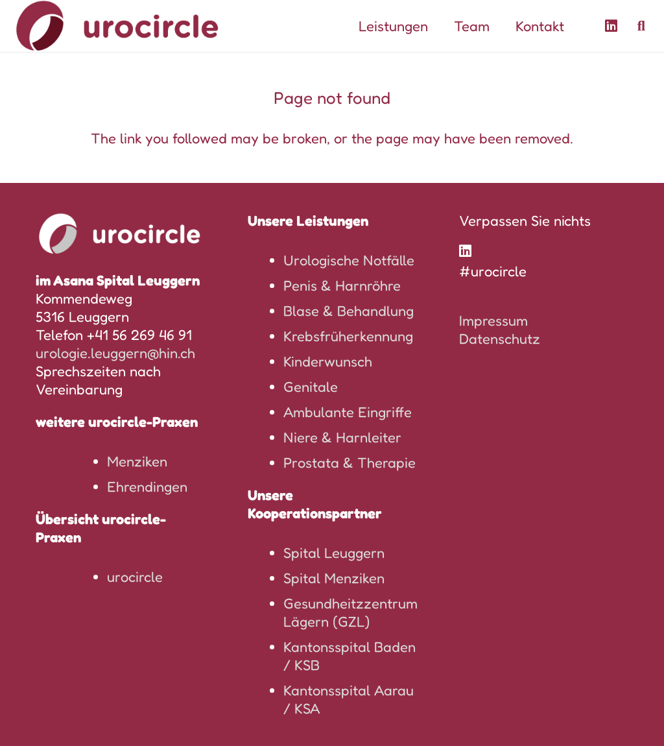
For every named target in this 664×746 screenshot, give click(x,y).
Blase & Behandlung (348, 310)
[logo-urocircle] (117, 26)
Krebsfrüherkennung (348, 336)
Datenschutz (499, 338)
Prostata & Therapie (349, 462)
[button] (641, 26)
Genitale (310, 386)
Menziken (137, 461)
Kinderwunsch (327, 361)
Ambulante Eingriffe (347, 411)
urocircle (135, 576)
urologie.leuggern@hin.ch (115, 352)
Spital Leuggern (334, 552)
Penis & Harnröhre (342, 285)
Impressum (493, 320)
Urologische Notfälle (348, 260)
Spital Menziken (334, 578)
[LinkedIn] (611, 26)
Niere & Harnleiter (342, 437)
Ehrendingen (147, 486)
